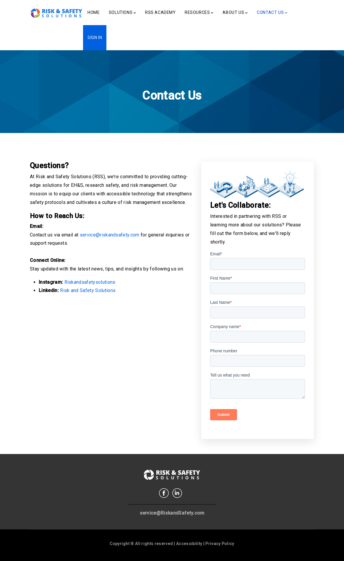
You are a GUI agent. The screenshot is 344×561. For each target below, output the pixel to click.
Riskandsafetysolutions (90, 282)
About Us (235, 13)
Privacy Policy (219, 543)
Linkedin (177, 493)
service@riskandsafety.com (109, 235)
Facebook (164, 493)
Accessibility (189, 543)
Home (93, 12)
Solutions (122, 13)
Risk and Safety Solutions (88, 290)
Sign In (94, 37)
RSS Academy (160, 12)
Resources (199, 13)
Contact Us (272, 13)
